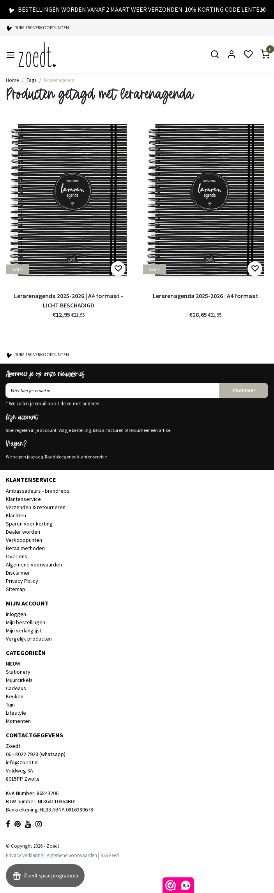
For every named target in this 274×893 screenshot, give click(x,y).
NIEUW (13, 663)
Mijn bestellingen (25, 622)
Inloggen (16, 614)
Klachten (16, 515)
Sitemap (15, 589)
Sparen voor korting (29, 523)
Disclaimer (18, 572)
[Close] (263, 9)
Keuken (14, 696)
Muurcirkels (19, 680)
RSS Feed (110, 855)
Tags (31, 80)
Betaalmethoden (25, 548)
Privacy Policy (22, 580)
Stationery (18, 671)
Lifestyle (16, 712)
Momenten (18, 720)
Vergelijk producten (29, 638)
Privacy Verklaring (24, 855)
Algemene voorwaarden (34, 564)
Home (12, 80)
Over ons (16, 556)
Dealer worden (23, 531)
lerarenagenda (59, 80)
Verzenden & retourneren (35, 507)
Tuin (10, 704)
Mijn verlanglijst (24, 630)
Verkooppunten (24, 539)
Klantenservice (23, 498)
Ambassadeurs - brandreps (37, 490)
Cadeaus (16, 688)
